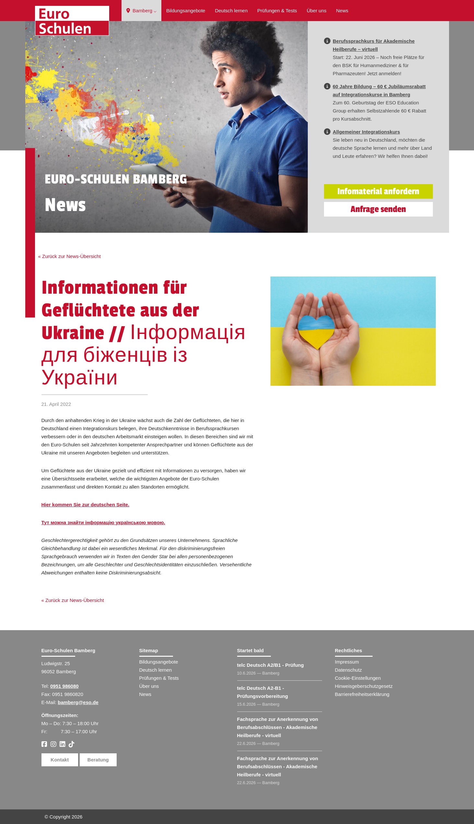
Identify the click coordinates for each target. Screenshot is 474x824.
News (342, 10)
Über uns (317, 10)
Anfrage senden (378, 209)
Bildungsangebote (185, 10)
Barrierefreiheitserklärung (362, 694)
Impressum (347, 662)
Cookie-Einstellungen (358, 678)
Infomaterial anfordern (378, 191)
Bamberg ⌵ (141, 10)
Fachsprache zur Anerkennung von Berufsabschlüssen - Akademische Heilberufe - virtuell (277, 727)
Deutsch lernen (231, 10)
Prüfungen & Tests (277, 10)
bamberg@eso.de (78, 702)
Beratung (98, 759)
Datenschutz (348, 670)
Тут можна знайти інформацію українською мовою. (103, 522)
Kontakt (60, 759)
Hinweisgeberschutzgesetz (364, 686)
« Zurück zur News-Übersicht (69, 256)
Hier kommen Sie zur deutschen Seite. (85, 504)
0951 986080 (64, 686)
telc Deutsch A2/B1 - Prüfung (270, 665)
